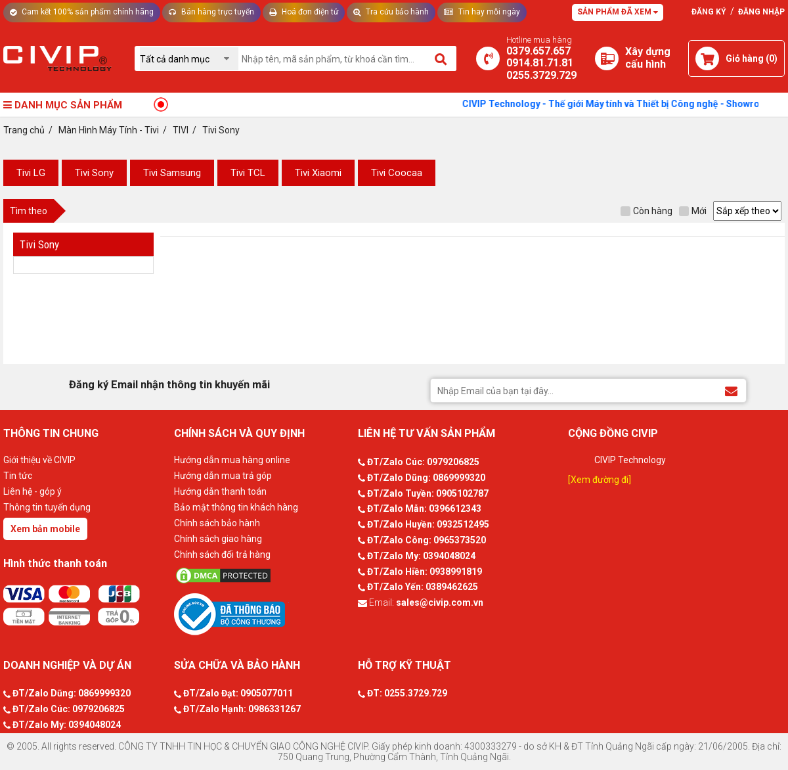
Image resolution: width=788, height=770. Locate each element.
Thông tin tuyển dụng (47, 507)
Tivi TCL (247, 173)
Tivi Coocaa (396, 173)
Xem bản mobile (45, 529)
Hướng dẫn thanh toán (220, 491)
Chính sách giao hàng (218, 538)
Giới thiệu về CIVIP (39, 460)
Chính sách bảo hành (217, 523)
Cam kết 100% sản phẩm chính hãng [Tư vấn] (82, 11)
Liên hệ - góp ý (32, 491)
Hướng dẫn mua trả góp (223, 475)
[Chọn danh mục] (189, 58)
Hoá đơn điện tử (303, 11)
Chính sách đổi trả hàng (222, 554)
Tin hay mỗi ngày (482, 11)
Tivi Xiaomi (318, 173)
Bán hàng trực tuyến (211, 11)
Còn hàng (646, 211)
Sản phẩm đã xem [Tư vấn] (617, 11)
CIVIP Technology (630, 460)
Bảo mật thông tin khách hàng (236, 507)
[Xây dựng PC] (607, 58)
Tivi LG (30, 173)
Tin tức (17, 475)
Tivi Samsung (172, 173)
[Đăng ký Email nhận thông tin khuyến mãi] (731, 390)
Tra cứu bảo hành (391, 11)
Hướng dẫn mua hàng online (232, 460)
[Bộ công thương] (262, 614)
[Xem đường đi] (599, 479)
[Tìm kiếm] (441, 58)
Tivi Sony (94, 173)
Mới (693, 211)
